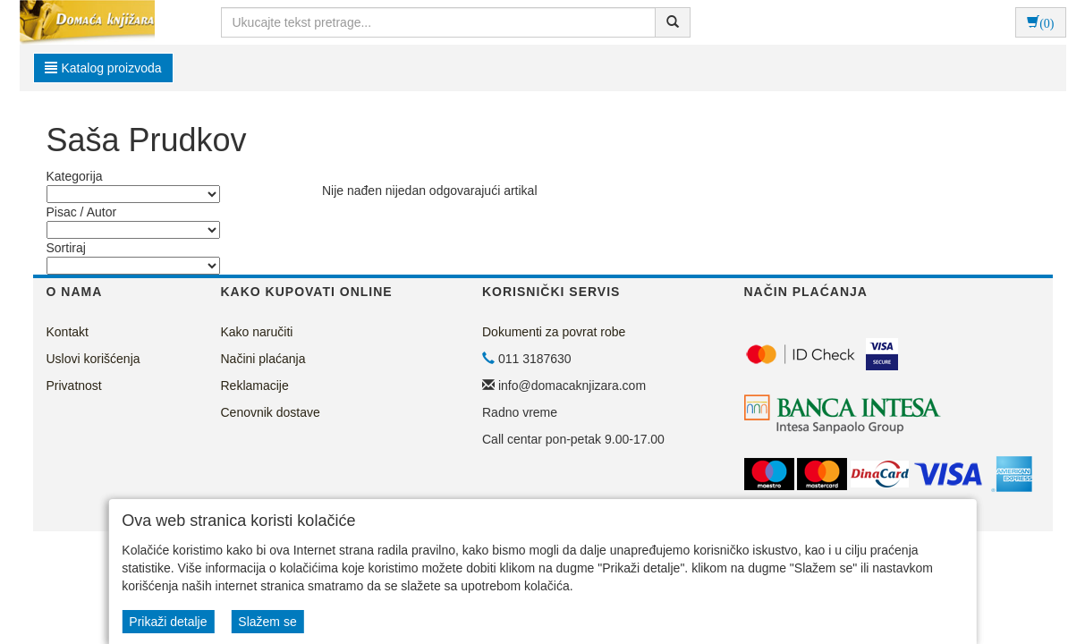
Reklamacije (255, 385)
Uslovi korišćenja (93, 359)
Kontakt (68, 332)
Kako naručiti (257, 332)
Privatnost (74, 385)
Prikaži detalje (168, 621)
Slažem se (267, 621)
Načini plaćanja (263, 359)
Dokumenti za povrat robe (553, 332)
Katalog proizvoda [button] (103, 68)
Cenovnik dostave (270, 412)
